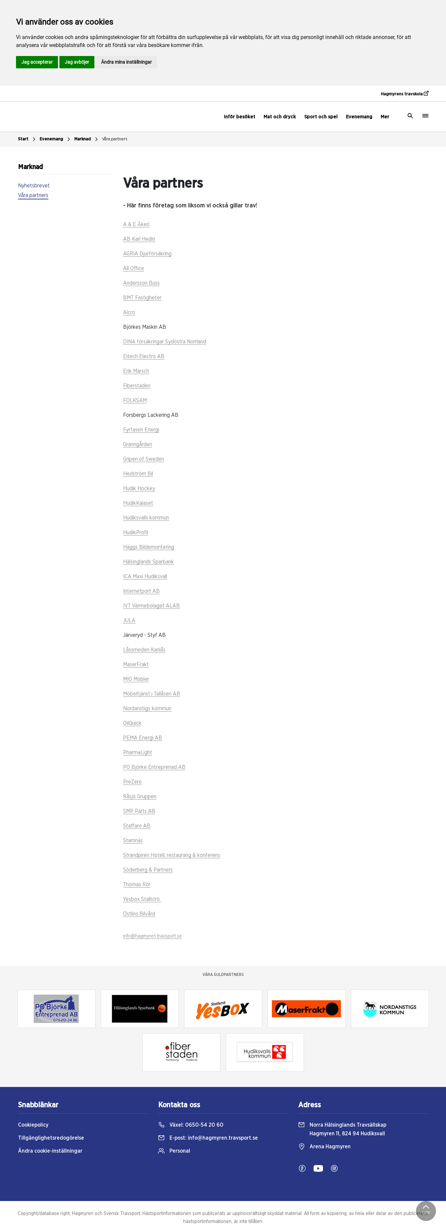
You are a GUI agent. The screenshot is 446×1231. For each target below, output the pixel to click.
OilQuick (132, 723)
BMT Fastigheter (142, 297)
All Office (133, 268)
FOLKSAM (135, 400)
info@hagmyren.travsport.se (152, 936)
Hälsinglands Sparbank (148, 561)
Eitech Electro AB (143, 356)
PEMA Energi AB (142, 738)
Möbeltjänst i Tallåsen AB (151, 694)
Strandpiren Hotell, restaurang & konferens (171, 855)
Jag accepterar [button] (37, 62)
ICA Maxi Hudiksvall (145, 576)
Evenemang (359, 116)
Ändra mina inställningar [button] (126, 62)
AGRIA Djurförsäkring (147, 253)
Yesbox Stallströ (142, 899)
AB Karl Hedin (139, 239)
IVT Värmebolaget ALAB (151, 605)
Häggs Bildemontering (148, 547)
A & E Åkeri (136, 224)
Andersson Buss (141, 283)
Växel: (191, 1125)
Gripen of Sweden (143, 459)
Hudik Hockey (139, 488)
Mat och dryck (280, 116)
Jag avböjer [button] (77, 62)
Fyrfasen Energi (141, 429)
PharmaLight (137, 752)
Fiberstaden (136, 385)
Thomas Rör (136, 884)
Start (27, 139)
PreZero (132, 782)
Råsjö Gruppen (139, 796)
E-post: (208, 1138)
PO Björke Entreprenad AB (154, 767)
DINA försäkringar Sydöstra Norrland (164, 341)
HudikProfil (135, 532)
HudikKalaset (138, 503)
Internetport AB (141, 591)
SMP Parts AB (139, 811)
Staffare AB (136, 826)
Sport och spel (321, 116)
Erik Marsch (136, 371)
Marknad (86, 139)
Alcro (129, 312)
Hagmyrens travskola (404, 93)
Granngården (137, 444)
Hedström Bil (138, 473)
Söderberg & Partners (148, 870)
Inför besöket (239, 116)
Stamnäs (133, 840)
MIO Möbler (136, 679)
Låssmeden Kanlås (144, 650)
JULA (129, 620)
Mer (385, 116)
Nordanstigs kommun (147, 708)
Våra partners (114, 139)
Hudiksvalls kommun (146, 517)
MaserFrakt (136, 664)
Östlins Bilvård (139, 914)
